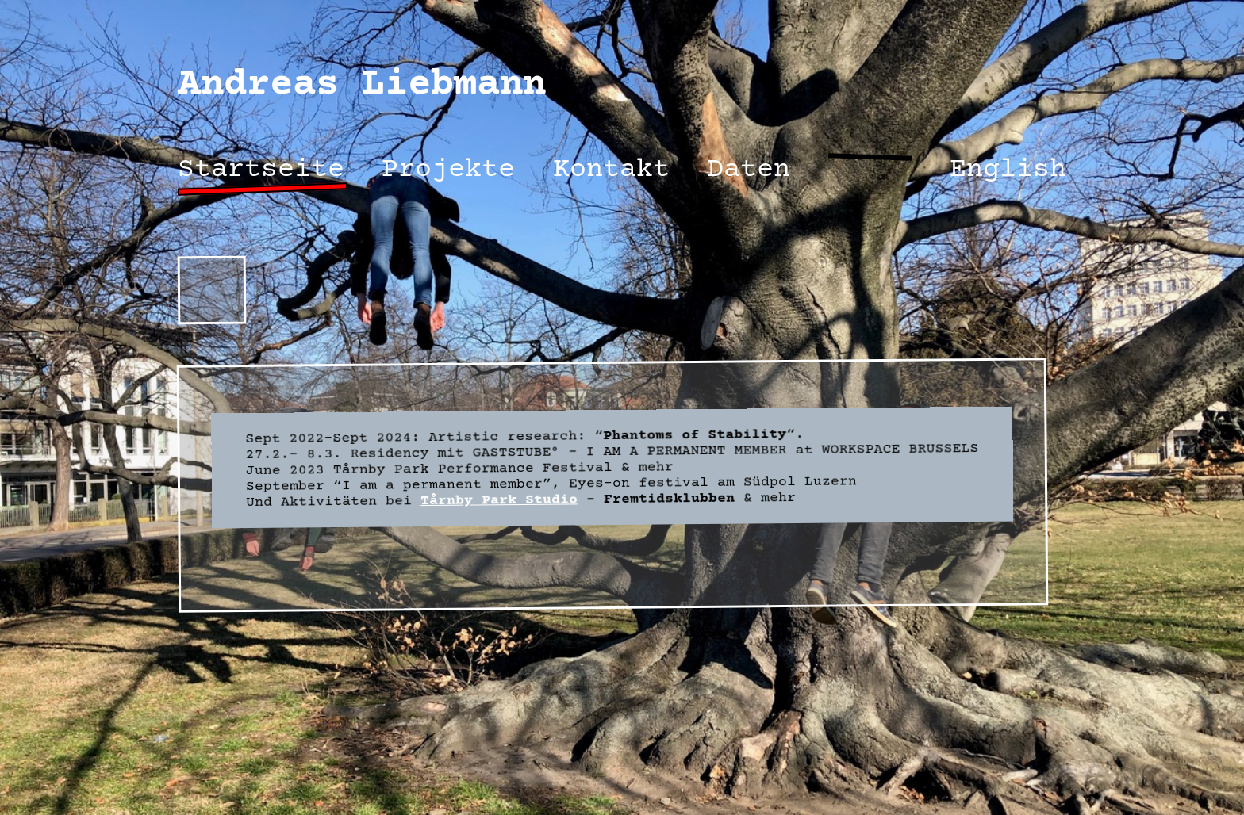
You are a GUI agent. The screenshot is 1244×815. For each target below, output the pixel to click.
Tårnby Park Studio (499, 500)
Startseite (261, 170)
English (1008, 170)
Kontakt (611, 170)
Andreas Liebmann (362, 85)
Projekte (448, 170)
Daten (748, 170)
